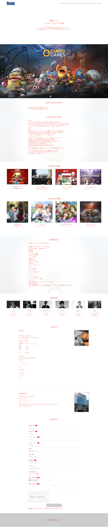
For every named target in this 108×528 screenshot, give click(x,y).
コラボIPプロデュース (17, 186)
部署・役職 (31, 454)
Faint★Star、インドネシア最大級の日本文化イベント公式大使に (42, 139)
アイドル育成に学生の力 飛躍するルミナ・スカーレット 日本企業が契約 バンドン (46, 147)
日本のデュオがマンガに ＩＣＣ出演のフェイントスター (40, 142)
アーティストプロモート (90, 186)
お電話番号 (31, 460)
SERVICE (87, 3)
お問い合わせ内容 (32, 483)
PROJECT (78, 3)
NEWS (67, 3)
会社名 (30, 448)
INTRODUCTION (73, 3)
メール (30, 474)
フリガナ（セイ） (32, 437)
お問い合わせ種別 (32, 477)
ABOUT (95, 3)
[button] (50, 96)
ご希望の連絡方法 (32, 471)
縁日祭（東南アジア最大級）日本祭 (36, 153)
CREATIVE (83, 3)
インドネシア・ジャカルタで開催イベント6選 (38, 108)
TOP (60, 3)
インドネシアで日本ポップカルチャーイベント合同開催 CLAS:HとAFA (43, 150)
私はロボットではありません (37, 498)
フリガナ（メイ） (32, 442)
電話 (37, 474)
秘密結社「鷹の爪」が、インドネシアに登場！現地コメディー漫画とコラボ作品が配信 (46, 132)
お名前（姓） (31, 425)
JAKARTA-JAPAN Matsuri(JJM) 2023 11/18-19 (38, 107)
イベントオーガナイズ (42, 186)
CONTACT (99, 3)
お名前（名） (31, 431)
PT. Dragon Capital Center (55, 27)
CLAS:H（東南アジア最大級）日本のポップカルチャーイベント (41, 152)
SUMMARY (64, 3)
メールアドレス (32, 466)
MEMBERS (91, 3)
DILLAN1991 (17, 224)
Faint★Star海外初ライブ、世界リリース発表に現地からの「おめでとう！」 (44, 140)
